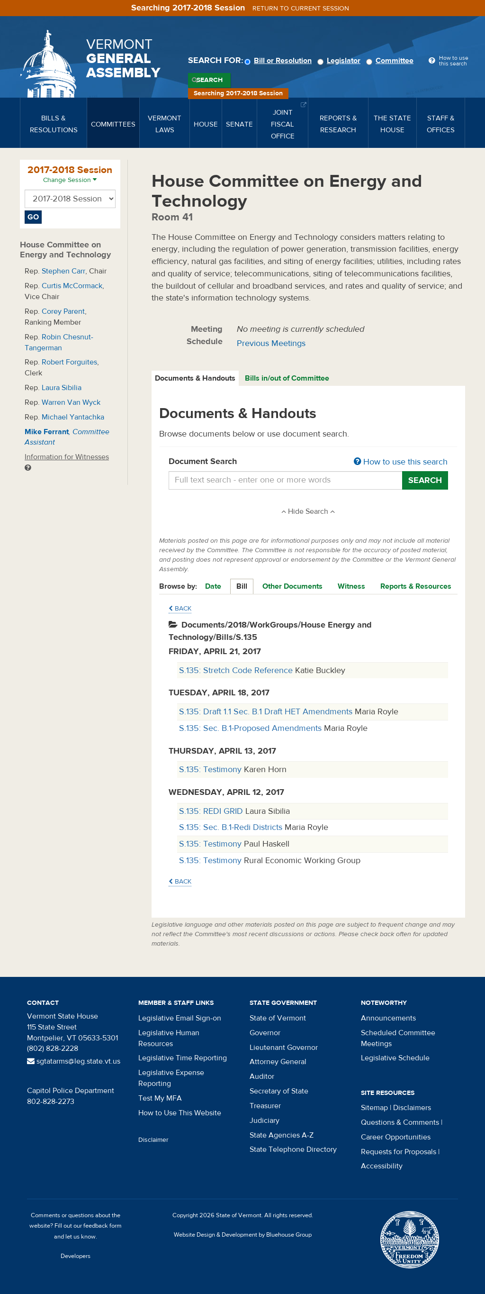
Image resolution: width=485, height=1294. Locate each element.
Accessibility (382, 1166)
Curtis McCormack (72, 286)
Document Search (309, 462)
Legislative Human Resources (168, 1038)
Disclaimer (153, 1140)
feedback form (102, 1226)
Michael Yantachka (73, 417)
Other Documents (292, 586)
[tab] (196, 378)
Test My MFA (160, 1098)
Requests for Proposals (398, 1152)
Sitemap (374, 1107)
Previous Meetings (271, 343)
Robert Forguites (69, 362)
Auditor (262, 1076)
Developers (75, 1256)
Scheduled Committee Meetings (398, 1038)
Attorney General (278, 1061)
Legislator (340, 60)
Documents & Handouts (195, 378)
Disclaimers (412, 1107)
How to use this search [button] (401, 461)
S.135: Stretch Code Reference (237, 670)
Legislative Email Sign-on (179, 1018)
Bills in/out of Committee (287, 378)
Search (210, 80)
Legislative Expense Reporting (171, 1078)
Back (180, 608)
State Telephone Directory (293, 1149)
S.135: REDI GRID (212, 811)
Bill (241, 586)
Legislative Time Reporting (182, 1058)
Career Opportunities (396, 1137)
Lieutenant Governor (284, 1047)
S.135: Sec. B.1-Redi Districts (232, 827)
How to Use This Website (179, 1113)
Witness (351, 586)
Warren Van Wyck (71, 402)
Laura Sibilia (61, 387)
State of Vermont (278, 1018)
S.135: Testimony (211, 769)
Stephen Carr (63, 271)
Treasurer (265, 1106)
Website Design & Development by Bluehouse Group (243, 1235)
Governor (265, 1033)
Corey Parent (63, 311)
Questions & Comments (400, 1122)
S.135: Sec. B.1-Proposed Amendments (251, 728)
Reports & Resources (415, 586)
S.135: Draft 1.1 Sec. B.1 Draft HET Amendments (267, 711)
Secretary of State (279, 1091)
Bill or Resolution (279, 60)
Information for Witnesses (67, 462)
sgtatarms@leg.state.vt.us (73, 1061)
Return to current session (300, 8)
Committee (391, 60)
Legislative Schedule (395, 1058)
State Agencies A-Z (282, 1135)
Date (213, 586)
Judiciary (264, 1120)
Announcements (388, 1018)
